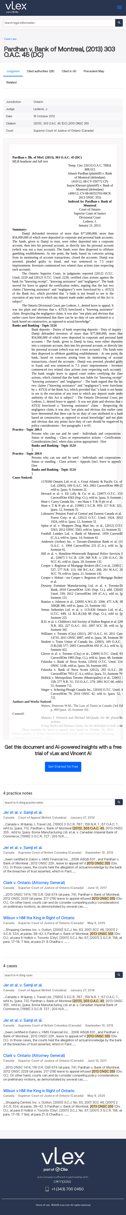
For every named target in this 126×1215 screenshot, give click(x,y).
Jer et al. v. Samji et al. (23, 812)
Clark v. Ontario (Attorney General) (34, 882)
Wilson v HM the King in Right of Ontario (38, 918)
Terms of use (43, 1205)
